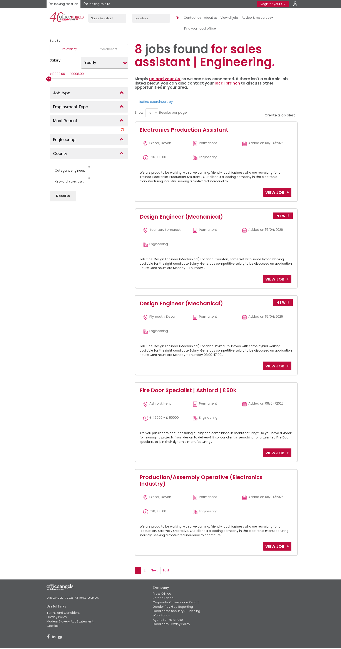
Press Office (162, 593)
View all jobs (230, 17)
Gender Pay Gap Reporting (173, 606)
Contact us (192, 17)
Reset (63, 195)
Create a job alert (279, 115)
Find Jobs (177, 18)
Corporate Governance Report (176, 602)
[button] (89, 167)
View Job (275, 192)
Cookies (53, 626)
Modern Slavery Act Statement (70, 621)
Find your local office (200, 28)
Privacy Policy (57, 617)
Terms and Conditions (63, 613)
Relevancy (69, 49)
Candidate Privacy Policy (171, 624)
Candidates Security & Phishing (176, 611)
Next (154, 570)
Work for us (161, 615)
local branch (227, 83)
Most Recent (108, 49)
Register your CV (273, 4)
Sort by (167, 101)
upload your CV (165, 78)
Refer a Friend (163, 598)
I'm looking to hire (97, 4)
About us (210, 17)
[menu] (151, 112)
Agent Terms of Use (168, 619)
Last (166, 570)
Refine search (150, 101)
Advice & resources (257, 17)
